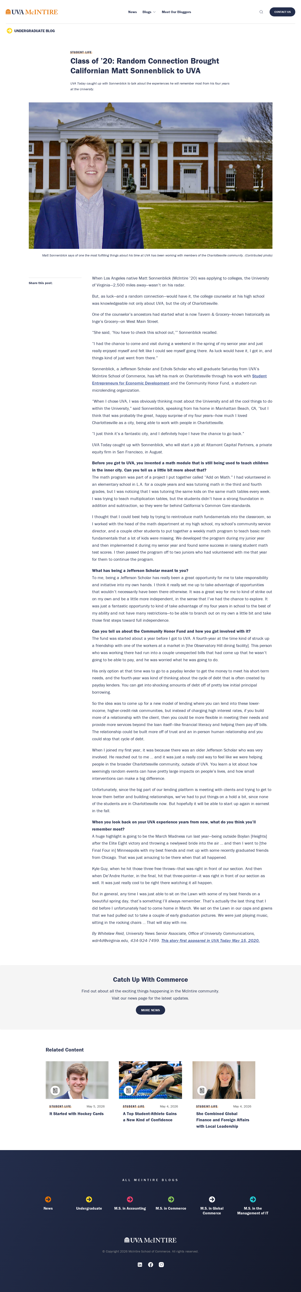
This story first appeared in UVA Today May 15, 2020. (210, 940)
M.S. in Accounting (130, 1203)
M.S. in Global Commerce (212, 1205)
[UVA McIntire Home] (150, 1241)
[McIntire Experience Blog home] (32, 11)
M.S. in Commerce (171, 1203)
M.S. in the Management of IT (252, 1205)
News (48, 1203)
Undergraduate (89, 1203)
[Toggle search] (261, 12)
